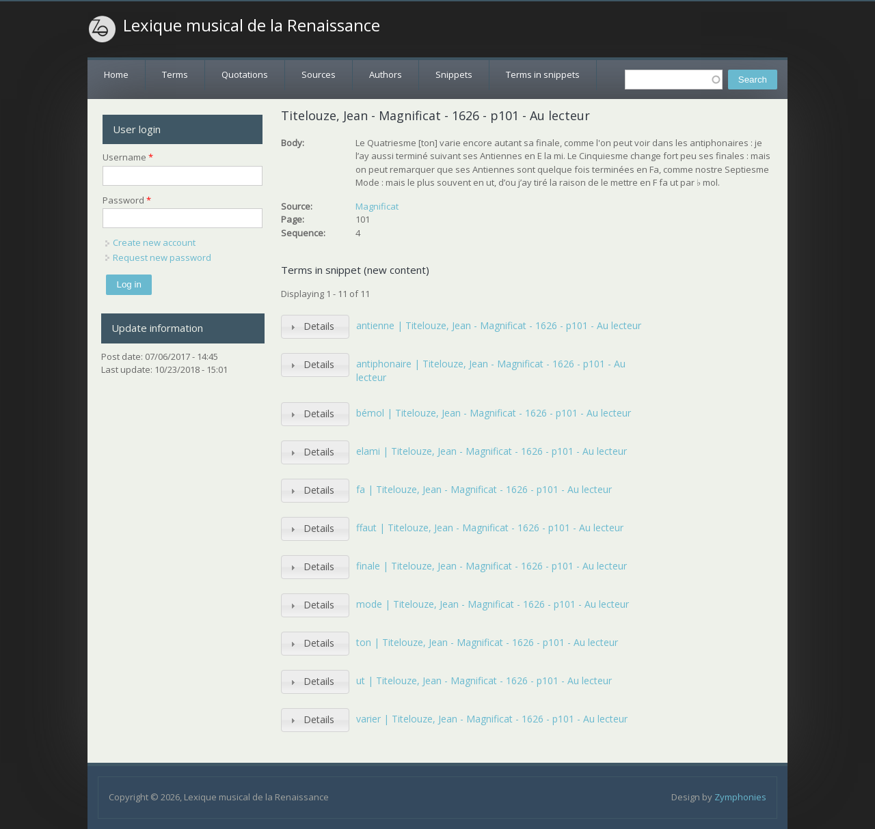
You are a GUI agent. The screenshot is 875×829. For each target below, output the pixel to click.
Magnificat (377, 206)
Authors (385, 74)
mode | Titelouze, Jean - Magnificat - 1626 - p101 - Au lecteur (492, 604)
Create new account (154, 242)
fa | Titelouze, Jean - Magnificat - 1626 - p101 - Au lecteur (484, 489)
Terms (175, 74)
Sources (318, 74)
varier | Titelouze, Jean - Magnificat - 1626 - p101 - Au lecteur (492, 718)
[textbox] (674, 79)
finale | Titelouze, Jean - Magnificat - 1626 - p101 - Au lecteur (491, 565)
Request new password (162, 257)
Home (116, 74)
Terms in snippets (543, 74)
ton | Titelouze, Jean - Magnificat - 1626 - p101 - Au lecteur (487, 642)
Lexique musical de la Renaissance (251, 25)
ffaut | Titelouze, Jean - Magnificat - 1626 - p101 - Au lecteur (489, 527)
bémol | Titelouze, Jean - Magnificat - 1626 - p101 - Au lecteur (493, 412)
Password (127, 200)
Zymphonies (740, 797)
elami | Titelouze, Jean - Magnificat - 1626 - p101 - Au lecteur (491, 451)
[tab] (315, 327)
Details (319, 326)
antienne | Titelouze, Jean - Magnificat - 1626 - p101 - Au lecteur (498, 325)
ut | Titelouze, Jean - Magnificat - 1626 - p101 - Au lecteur (484, 680)
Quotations (244, 74)
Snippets (453, 74)
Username (128, 157)
